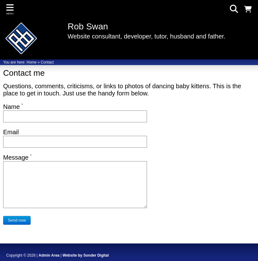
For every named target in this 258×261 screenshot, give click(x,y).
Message (17, 157)
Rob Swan (88, 26)
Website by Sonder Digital (86, 255)
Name (13, 106)
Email (11, 132)
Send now (17, 220)
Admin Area (48, 255)
